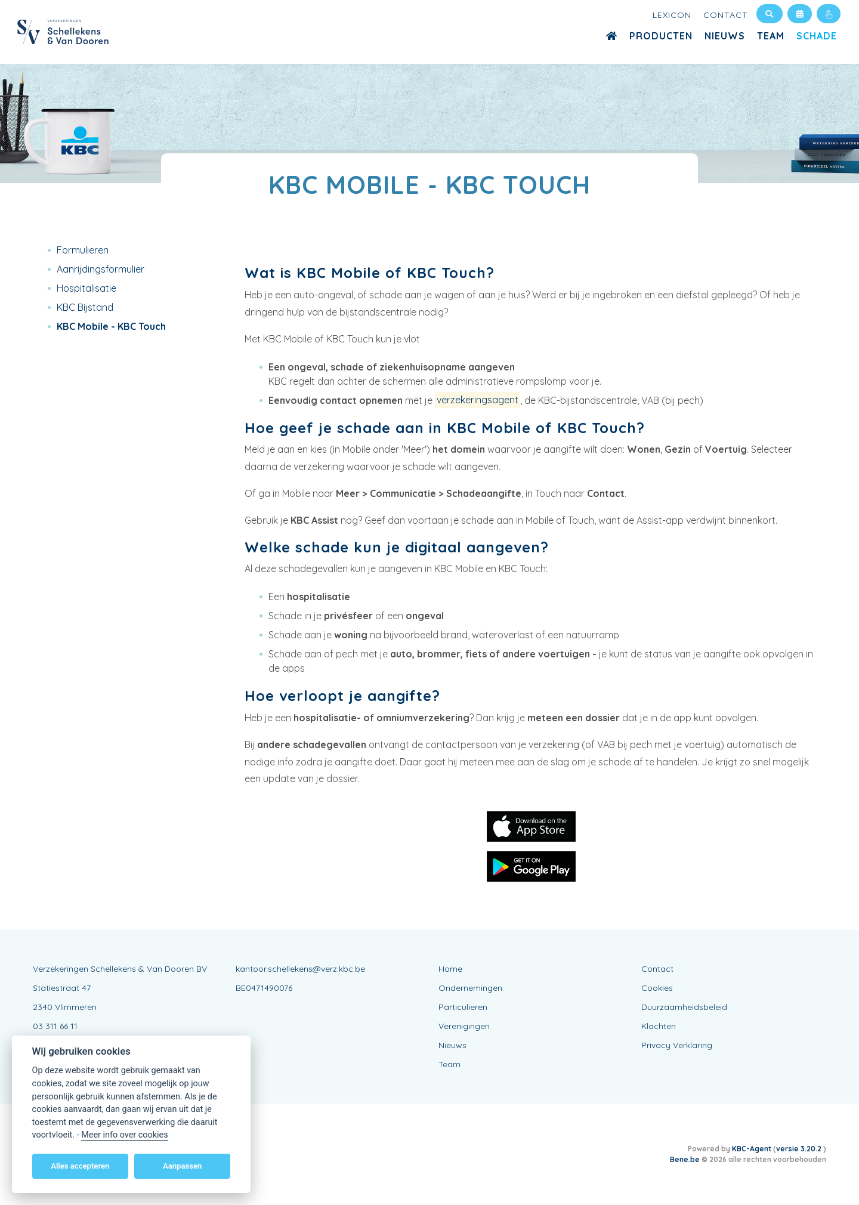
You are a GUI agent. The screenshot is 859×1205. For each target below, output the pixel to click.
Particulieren (462, 1007)
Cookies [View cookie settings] (657, 987)
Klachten (658, 1026)
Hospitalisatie (86, 288)
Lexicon (672, 15)
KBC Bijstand (85, 307)
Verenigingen (464, 1026)
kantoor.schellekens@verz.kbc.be (300, 968)
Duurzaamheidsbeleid (684, 1007)
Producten (661, 36)
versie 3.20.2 (799, 1148)
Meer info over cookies (124, 1135)
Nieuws (724, 36)
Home (450, 968)
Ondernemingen (470, 987)
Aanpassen (182, 1165)
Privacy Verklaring (676, 1045)
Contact (725, 15)
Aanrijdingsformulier (100, 269)
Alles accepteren (80, 1165)
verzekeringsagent (477, 400)
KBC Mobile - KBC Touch (111, 326)
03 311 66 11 (55, 1026)
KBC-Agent (751, 1148)
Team (770, 36)
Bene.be (685, 1159)
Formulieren (83, 250)
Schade (816, 36)
